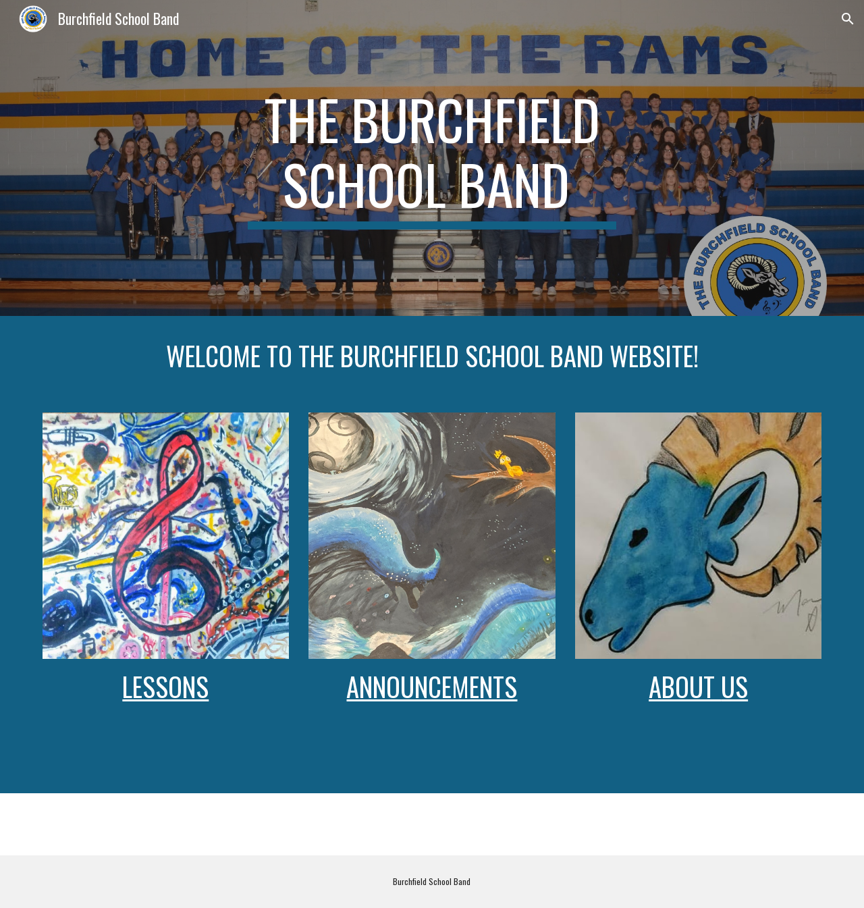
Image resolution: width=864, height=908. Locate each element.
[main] (432, 158)
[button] (848, 19)
